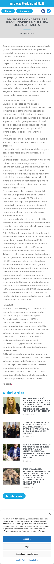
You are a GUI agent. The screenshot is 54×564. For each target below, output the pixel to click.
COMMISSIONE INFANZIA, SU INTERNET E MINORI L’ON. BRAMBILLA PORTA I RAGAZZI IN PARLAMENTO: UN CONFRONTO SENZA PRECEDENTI (36, 427)
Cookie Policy (21, 560)
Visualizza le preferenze (27, 554)
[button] (50, 513)
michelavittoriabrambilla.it (27, 3)
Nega (27, 546)
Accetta (27, 539)
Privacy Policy (33, 560)
